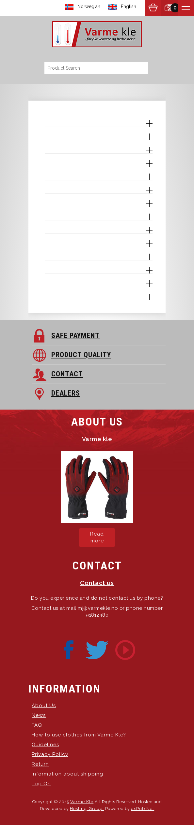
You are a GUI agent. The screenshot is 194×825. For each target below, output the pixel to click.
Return (40, 764)
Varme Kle (81, 801)
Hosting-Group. (87, 808)
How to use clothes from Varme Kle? (79, 735)
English (128, 6)
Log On (41, 784)
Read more (97, 537)
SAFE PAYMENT (75, 335)
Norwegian (88, 6)
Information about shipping (67, 774)
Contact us (97, 583)
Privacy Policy (50, 754)
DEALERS (65, 393)
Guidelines (45, 745)
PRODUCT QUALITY (81, 355)
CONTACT (67, 374)
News (39, 715)
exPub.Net (142, 808)
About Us (44, 705)
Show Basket (153, 8)
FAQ (37, 725)
